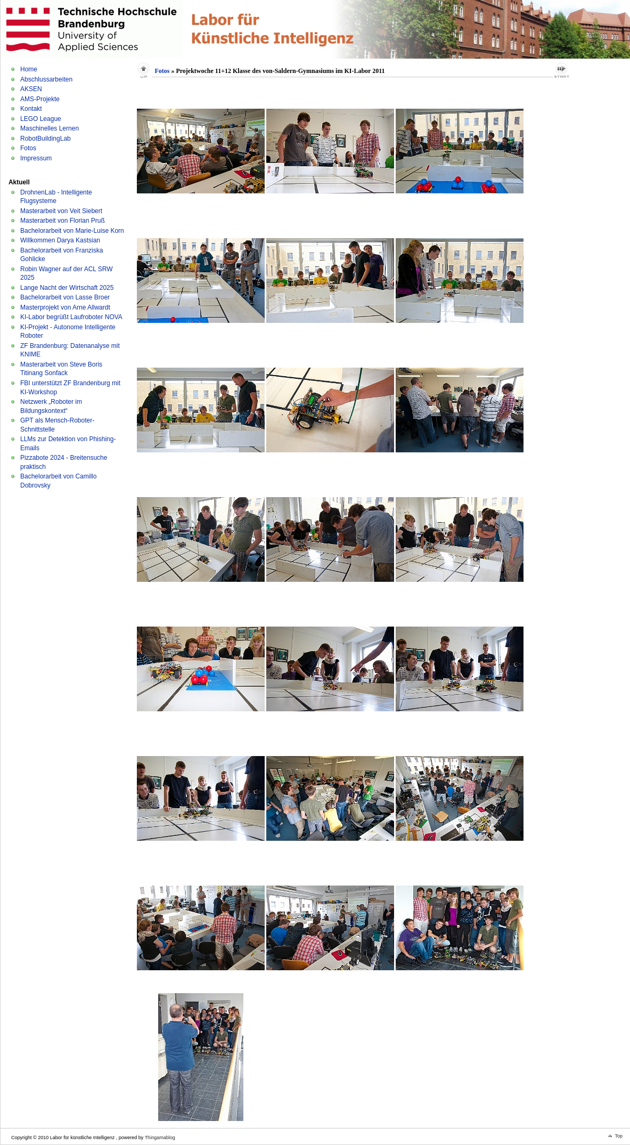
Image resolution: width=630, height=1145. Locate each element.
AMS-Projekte (40, 99)
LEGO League (40, 119)
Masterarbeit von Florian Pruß (62, 220)
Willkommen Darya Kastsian (60, 240)
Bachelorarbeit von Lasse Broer (65, 297)
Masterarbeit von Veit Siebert (61, 211)
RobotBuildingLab (45, 138)
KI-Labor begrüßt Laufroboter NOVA (71, 317)
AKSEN (31, 89)
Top (619, 1136)
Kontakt (31, 108)
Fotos (28, 148)
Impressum (36, 158)
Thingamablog (160, 1137)
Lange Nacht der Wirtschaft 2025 (66, 287)
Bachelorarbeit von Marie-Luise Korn (72, 230)
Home (28, 69)
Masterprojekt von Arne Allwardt (65, 307)
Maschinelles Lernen (49, 128)
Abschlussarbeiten (46, 79)
